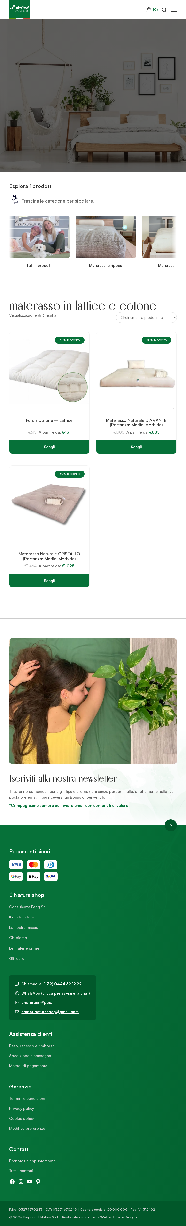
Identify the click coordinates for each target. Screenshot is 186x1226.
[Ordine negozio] (146, 317)
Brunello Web (96, 1217)
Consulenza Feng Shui (29, 906)
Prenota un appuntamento (32, 1160)
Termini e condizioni (27, 1098)
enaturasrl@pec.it (38, 1002)
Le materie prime (24, 948)
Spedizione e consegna (30, 1055)
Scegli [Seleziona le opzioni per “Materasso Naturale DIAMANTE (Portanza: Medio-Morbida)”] (136, 446)
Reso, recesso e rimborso (32, 1045)
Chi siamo (18, 937)
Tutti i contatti (21, 1170)
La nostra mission (24, 927)
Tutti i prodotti (39, 265)
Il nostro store (21, 917)
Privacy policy (21, 1108)
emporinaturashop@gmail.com (50, 1011)
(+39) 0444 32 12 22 (62, 984)
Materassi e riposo (105, 265)
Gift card (16, 958)
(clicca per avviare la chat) (65, 993)
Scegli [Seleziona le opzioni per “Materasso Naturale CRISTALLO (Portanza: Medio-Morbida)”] (49, 580)
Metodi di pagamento (28, 1065)
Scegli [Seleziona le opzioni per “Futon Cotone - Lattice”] (49, 446)
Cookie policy (21, 1118)
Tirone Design (124, 1217)
